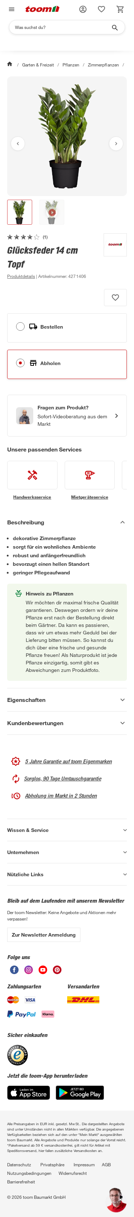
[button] (83, 9)
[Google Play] (80, 1098)
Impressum (84, 1164)
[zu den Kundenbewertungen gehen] (27, 236)
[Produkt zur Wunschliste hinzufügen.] (115, 297)
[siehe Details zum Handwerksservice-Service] (32, 480)
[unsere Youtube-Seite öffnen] (43, 972)
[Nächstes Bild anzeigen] (116, 143)
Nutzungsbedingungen (29, 1173)
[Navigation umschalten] (11, 9)
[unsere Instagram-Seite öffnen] (28, 972)
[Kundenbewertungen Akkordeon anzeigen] (67, 723)
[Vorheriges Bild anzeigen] (18, 143)
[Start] (10, 64)
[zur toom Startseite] (42, 9)
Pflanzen (71, 65)
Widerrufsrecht (73, 1173)
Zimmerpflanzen (103, 65)
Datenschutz (19, 1164)
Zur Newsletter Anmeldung (44, 935)
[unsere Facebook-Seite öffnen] (14, 972)
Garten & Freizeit (38, 65)
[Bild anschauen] (67, 136)
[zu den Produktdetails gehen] (21, 276)
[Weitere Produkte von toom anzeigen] (111, 256)
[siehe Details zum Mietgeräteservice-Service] (90, 480)
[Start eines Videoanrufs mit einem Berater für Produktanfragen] (67, 416)
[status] (101, 9)
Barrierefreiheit (21, 1181)
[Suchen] (62, 27)
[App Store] (28, 1098)
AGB (106, 1164)
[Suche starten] (114, 27)
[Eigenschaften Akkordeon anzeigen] (67, 699)
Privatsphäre (52, 1164)
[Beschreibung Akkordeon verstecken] (67, 522)
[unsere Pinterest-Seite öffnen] (57, 972)
